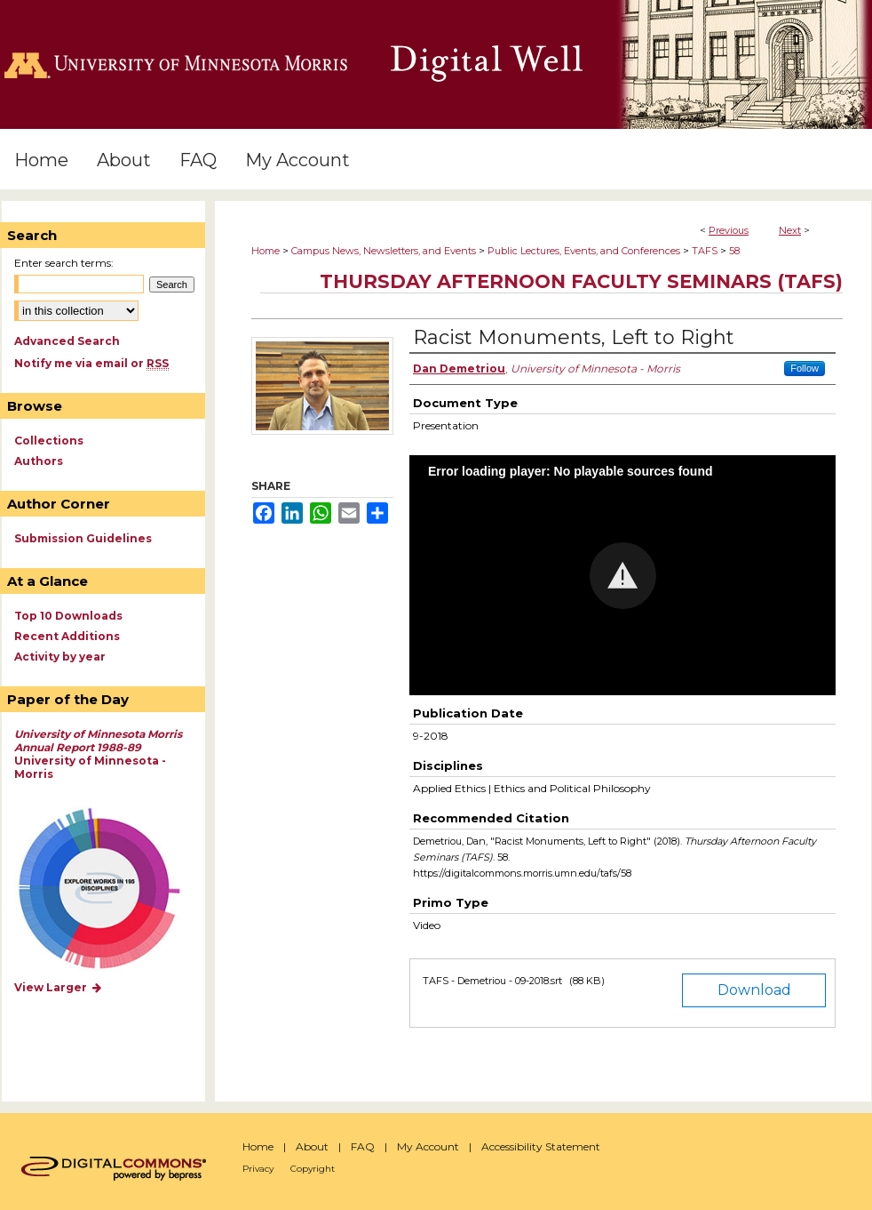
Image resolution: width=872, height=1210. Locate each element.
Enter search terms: (64, 262)
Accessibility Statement (540, 1146)
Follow (804, 368)
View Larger (58, 987)
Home (265, 250)
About (312, 1146)
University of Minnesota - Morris (98, 754)
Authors (38, 461)
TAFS (704, 250)
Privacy (257, 1168)
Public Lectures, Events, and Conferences (584, 250)
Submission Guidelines (83, 538)
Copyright (312, 1168)
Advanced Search (67, 341)
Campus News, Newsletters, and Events (383, 250)
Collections (48, 440)
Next (790, 230)
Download (754, 990)
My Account (428, 1146)
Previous (729, 230)
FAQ (363, 1146)
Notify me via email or (91, 363)
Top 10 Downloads (68, 615)
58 (734, 250)
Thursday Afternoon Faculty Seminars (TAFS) (581, 281)
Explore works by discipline (110, 889)
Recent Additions (67, 636)
